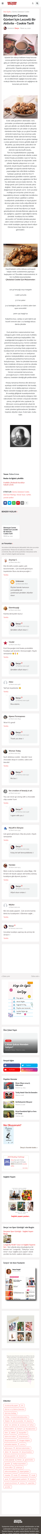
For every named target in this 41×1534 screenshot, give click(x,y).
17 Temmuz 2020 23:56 (22, 666)
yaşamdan (31, 1483)
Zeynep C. (13, 560)
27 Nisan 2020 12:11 (14, 907)
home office (9, 1467)
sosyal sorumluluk (11, 1483)
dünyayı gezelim (10, 1456)
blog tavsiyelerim (10, 1440)
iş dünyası (19, 1467)
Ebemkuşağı (14, 608)
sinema (32, 1479)
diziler (7, 1452)
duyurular (15, 1452)
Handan (12, 865)
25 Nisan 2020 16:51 (14, 753)
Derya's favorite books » (29, 1147)
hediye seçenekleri (19, 1463)
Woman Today (15, 751)
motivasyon (24, 1475)
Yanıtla (5, 575)
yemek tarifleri (8, 498)
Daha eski (34, 976)
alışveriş (29, 1421)
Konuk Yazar (21, 495)
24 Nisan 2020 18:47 (14, 644)
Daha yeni (6, 976)
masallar (7, 1475)
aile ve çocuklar (18, 1421)
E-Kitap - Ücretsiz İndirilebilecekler (16, 1417)
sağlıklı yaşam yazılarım (19, 1479)
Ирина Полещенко (17, 716)
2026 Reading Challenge (16, 1157)
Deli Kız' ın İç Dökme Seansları (14, 1409)
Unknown (20, 581)
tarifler (28, 495)
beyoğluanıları (30, 1429)
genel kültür (29, 1460)
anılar (6, 1425)
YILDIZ (11, 642)
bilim (6, 1432)
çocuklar (7, 1487)
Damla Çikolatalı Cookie (20, 12)
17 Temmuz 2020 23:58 (22, 812)
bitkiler (13, 1432)
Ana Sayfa (7, 12)
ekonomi (22, 1456)
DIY (22, 1405)
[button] (2, 3)
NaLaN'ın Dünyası (16, 828)
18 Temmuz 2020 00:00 (22, 889)
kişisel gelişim (24, 1471)
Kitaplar (7, 1421)
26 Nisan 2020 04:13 (14, 867)
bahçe (32, 1425)
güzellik (7, 1463)
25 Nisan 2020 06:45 (15, 719)
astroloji (14, 1425)
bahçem (20, 1429)
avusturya (23, 1425)
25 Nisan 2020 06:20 (22, 584)
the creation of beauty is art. (20, 791)
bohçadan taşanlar (11, 1444)
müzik (33, 1475)
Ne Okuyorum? (12, 1125)
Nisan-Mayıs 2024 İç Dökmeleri (22, 1084)
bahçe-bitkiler (9, 1429)
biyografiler (23, 1432)
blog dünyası (23, 1436)
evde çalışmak (9, 1460)
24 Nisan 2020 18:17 (14, 562)
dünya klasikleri (27, 1452)
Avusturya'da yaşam (11, 1405)
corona (22, 1444)
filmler (19, 1460)
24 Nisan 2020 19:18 (14, 684)
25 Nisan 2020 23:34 (14, 830)
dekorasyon (9, 1448)
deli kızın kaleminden (23, 1448)
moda (15, 1475)
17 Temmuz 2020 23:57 (22, 735)
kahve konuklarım (11, 1471)
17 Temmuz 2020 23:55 (22, 626)
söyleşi (22, 1483)
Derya (18, 624)
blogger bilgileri (24, 1440)
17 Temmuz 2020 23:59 (22, 849)
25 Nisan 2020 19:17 (14, 793)
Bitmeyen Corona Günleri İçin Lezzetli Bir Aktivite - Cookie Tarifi (10, 531)
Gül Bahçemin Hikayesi (23, 1102)
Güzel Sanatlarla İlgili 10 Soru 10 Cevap (26, 1112)
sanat (6, 1479)
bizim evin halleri (10, 1436)
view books (25, 1168)
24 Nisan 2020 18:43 (14, 610)
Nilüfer (12, 905)
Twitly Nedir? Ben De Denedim (26, 1092)
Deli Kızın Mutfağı (9, 495)
